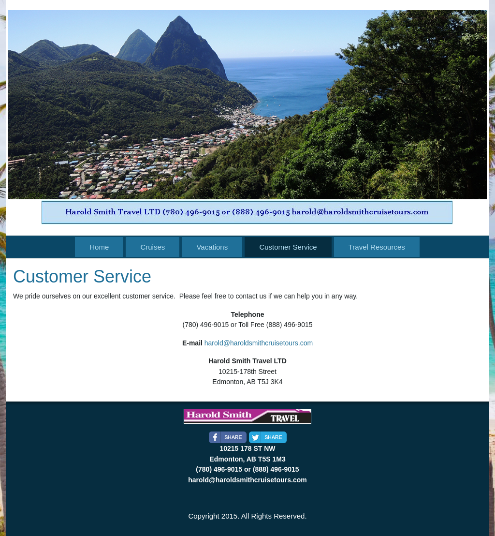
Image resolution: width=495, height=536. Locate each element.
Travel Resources (377, 247)
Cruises (152, 247)
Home (99, 247)
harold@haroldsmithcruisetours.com (258, 343)
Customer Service (288, 247)
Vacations (212, 247)
